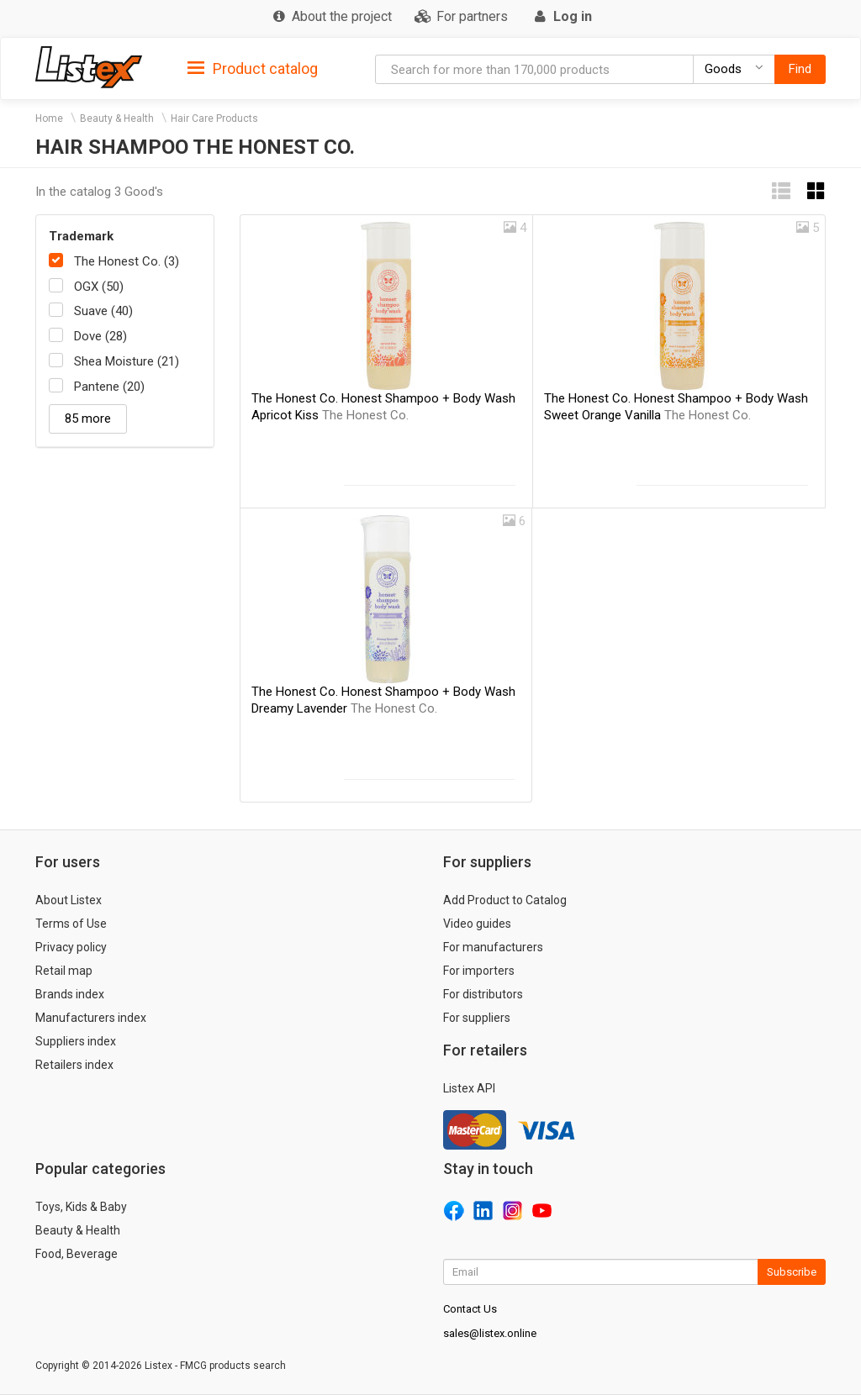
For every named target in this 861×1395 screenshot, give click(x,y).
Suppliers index (75, 1041)
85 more (88, 418)
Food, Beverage (76, 1254)
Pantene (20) (109, 386)
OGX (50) (99, 286)
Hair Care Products (214, 118)
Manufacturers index (90, 1017)
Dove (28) (100, 336)
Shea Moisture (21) (126, 361)
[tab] (252, 68)
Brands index (69, 994)
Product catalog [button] (253, 69)
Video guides (477, 923)
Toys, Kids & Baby (81, 1206)
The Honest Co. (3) (126, 261)
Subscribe (791, 1272)
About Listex (68, 900)
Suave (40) (103, 310)
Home (49, 118)
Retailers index (74, 1064)
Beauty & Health (117, 118)
